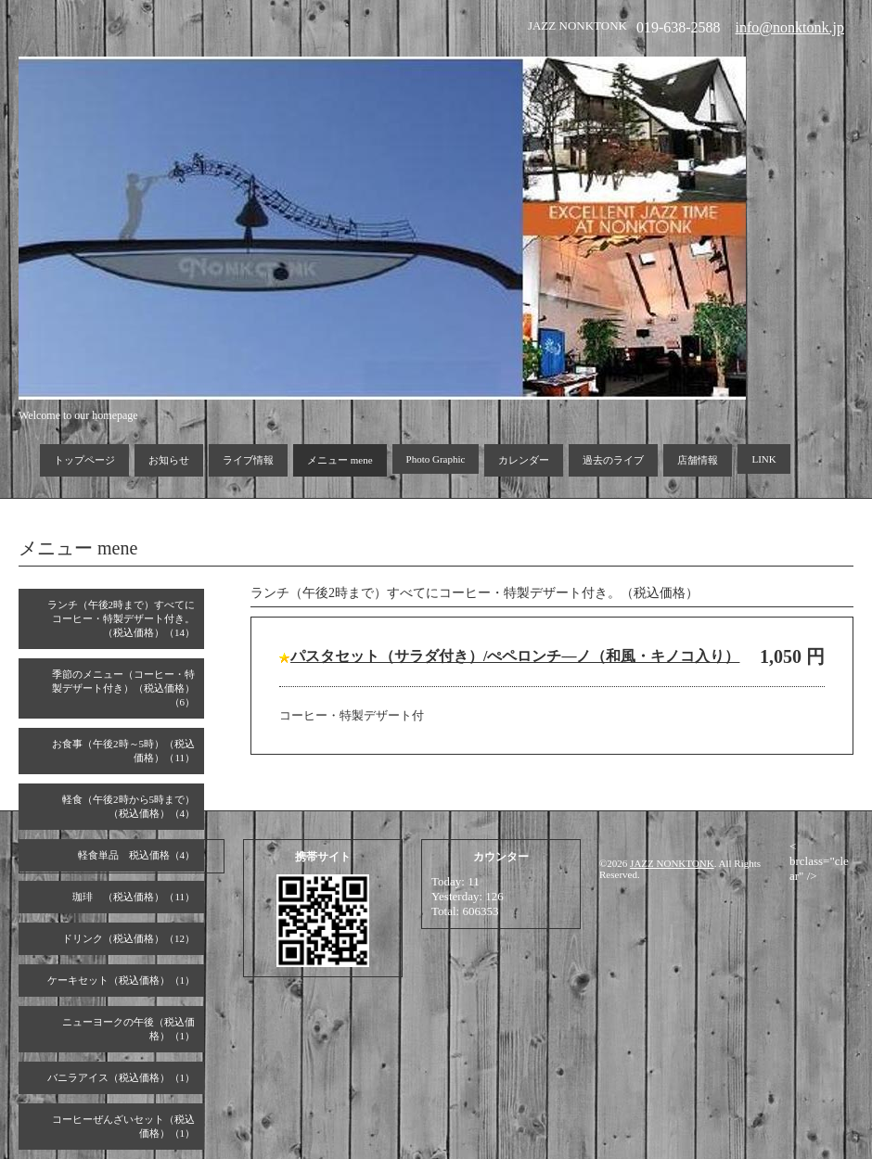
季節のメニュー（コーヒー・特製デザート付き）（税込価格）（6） (123, 688)
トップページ (84, 459)
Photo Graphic (436, 459)
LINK (763, 459)
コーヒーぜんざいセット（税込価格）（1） (123, 1126)
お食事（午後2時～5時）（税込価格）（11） (123, 750)
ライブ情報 (248, 459)
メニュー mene (340, 459)
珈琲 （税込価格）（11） (133, 896)
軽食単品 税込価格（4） (137, 854)
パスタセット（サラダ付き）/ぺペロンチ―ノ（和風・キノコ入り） (514, 656)
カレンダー (523, 459)
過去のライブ (613, 459)
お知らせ (168, 459)
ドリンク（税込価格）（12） (128, 938)
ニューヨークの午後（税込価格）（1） (128, 1028)
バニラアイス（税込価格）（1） (121, 1077)
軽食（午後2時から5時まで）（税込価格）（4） (128, 806)
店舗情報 (697, 459)
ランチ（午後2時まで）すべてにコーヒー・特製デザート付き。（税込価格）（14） (121, 618)
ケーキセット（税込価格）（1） (121, 980)
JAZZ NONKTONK (672, 863)
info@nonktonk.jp (790, 27)
